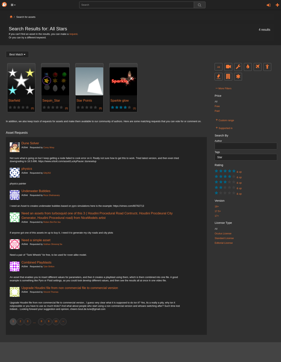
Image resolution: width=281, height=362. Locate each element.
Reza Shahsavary (51, 195)
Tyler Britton (48, 266)
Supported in (224, 127)
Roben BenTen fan (52, 222)
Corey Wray (48, 147)
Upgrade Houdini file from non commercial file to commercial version (69, 288)
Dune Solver (30, 143)
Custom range (225, 120)
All (218, 67)
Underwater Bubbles (35, 191)
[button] (13, 5)
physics (26, 168)
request (73, 34)
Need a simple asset (35, 240)
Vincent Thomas (50, 292)
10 (55, 321)
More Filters (223, 88)
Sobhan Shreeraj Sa (52, 244)
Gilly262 (47, 173)
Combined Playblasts (36, 262)
